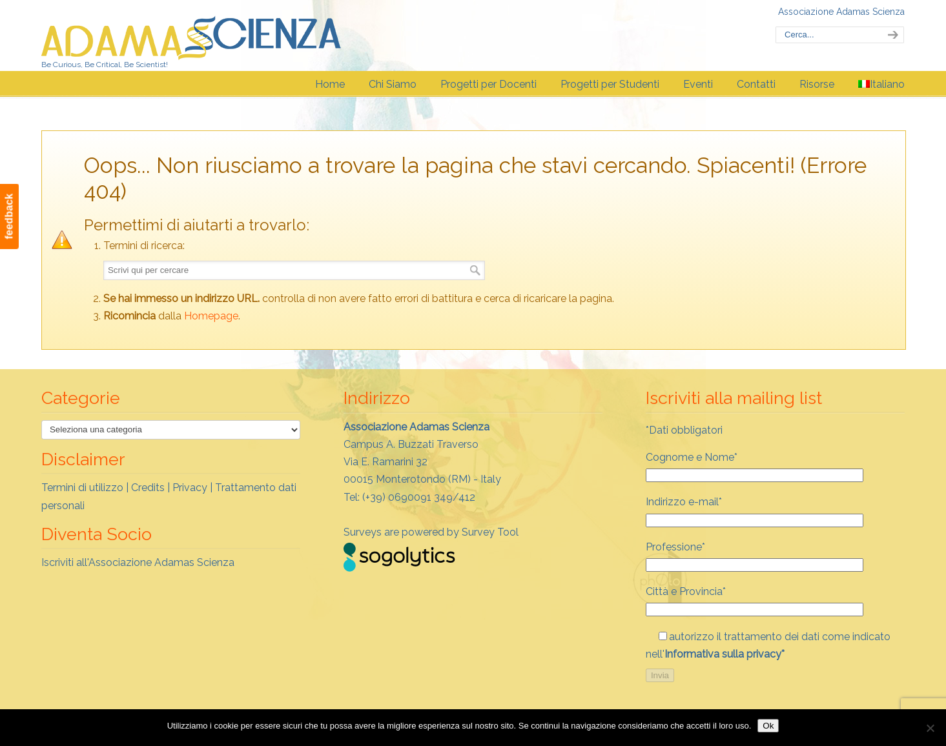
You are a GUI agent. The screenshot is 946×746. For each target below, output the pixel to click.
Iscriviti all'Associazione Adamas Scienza (137, 562)
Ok (768, 726)
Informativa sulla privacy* (724, 654)
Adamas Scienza (191, 34)
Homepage (211, 316)
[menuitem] (881, 84)
